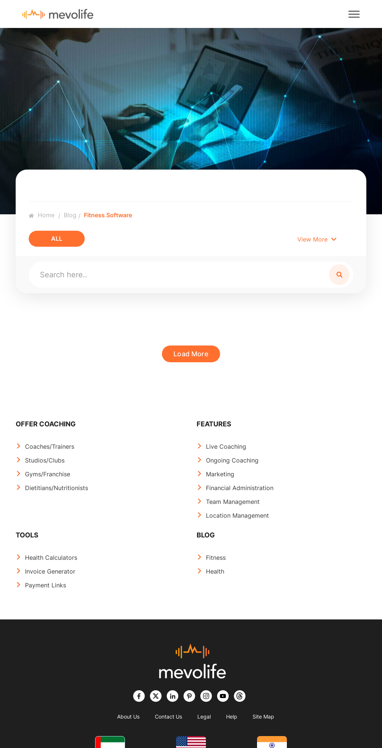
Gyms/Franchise (47, 474)
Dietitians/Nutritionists (56, 488)
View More (316, 239)
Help (231, 716)
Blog (70, 215)
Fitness (216, 557)
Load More (191, 354)
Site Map (263, 716)
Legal (204, 716)
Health (215, 571)
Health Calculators (51, 557)
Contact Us (168, 716)
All (56, 238)
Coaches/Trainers (49, 446)
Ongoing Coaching (232, 460)
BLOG (206, 535)
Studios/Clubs (45, 460)
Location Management (237, 515)
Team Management (233, 501)
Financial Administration (239, 488)
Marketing (220, 474)
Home (41, 215)
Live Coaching (226, 446)
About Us (128, 716)
